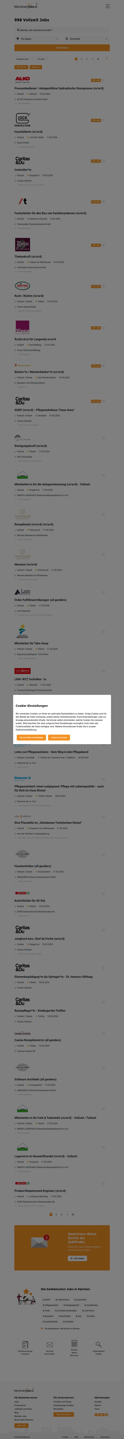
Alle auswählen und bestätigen (31, 738)
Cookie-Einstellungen (59, 738)
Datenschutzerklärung (26, 729)
